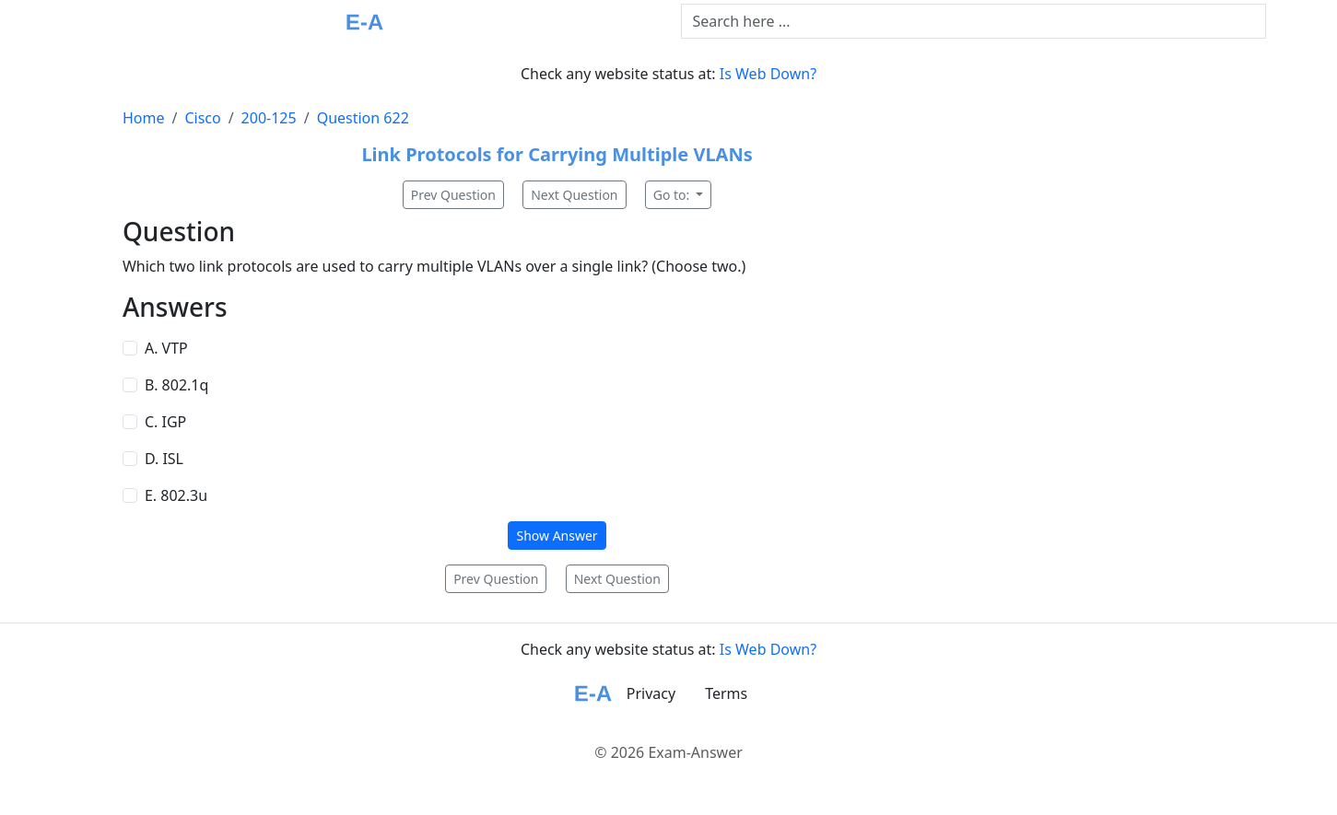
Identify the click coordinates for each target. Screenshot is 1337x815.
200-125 (269, 118)
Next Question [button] (574, 195)
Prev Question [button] (453, 195)
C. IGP (165, 422)
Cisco (202, 118)
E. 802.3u (176, 495)
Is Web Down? (768, 74)
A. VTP (166, 348)
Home (144, 118)
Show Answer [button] (556, 535)
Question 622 (363, 118)
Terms (726, 693)
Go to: (673, 195)
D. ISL (164, 458)
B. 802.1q (176, 385)
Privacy (651, 693)
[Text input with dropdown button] (973, 21)
